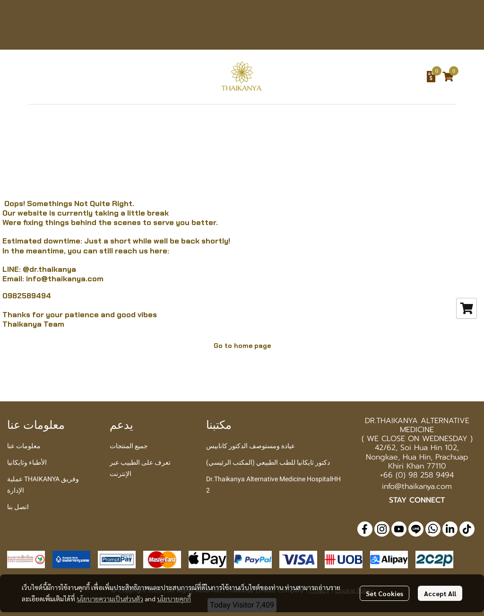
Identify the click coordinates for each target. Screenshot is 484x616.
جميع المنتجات (129, 446)
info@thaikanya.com (65, 279)
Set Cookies (384, 593)
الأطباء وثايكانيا (27, 462)
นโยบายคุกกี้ (174, 598)
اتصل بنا (18, 507)
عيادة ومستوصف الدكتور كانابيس (250, 446)
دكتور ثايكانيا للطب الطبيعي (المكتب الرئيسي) (268, 462)
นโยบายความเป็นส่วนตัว (110, 598)
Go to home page (242, 345)
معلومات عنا (24, 446)
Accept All (440, 593)
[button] (369, 77)
